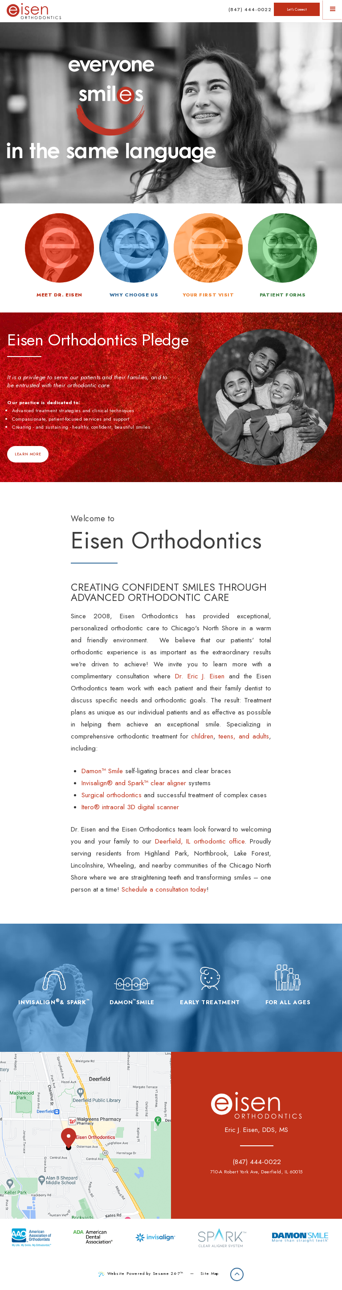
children (202, 736)
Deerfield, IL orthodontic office (200, 841)
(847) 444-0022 (250, 9)
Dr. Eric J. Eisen (200, 676)
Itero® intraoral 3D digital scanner (130, 807)
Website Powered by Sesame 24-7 (140, 1273)
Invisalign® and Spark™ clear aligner (133, 783)
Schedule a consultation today (164, 889)
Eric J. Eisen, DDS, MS (256, 1130)
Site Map (209, 1273)
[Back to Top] (237, 1274)
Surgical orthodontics (111, 795)
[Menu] (332, 9)
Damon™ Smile (102, 771)
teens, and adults (244, 736)
